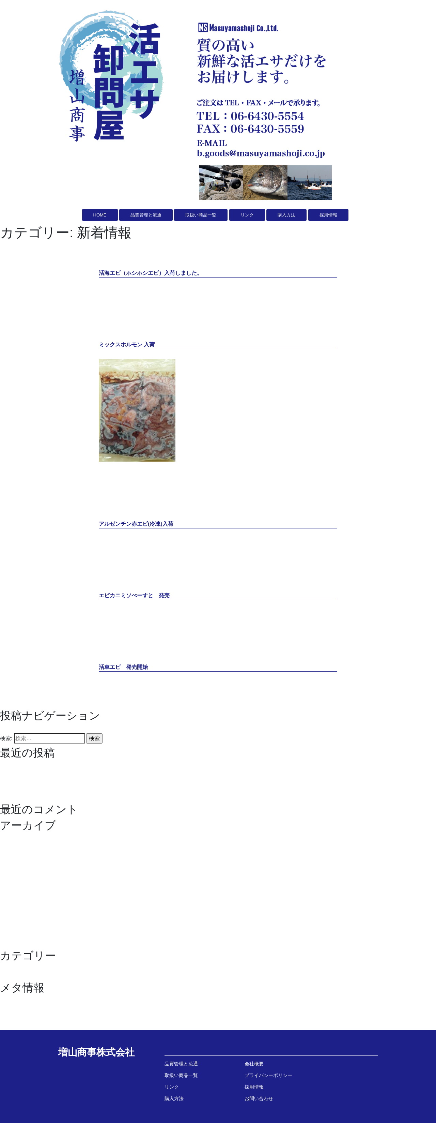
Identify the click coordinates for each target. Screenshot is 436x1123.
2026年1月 (13, 838)
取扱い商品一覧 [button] (200, 215)
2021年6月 (13, 887)
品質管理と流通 (181, 1063)
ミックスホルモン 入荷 (28, 774)
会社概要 (254, 1063)
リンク (172, 1087)
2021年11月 (14, 879)
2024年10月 (14, 847)
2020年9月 (13, 945)
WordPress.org (18, 1026)
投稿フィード (16, 1009)
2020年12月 (14, 928)
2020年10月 (14, 937)
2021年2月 (13, 912)
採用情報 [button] (328, 215)
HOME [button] (100, 215)
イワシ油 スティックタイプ (35, 969)
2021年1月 (13, 920)
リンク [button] (247, 215)
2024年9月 (13, 855)
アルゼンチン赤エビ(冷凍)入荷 (37, 782)
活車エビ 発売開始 (24, 799)
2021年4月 (13, 896)
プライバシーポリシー (268, 1075)
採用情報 (254, 1087)
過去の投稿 (13, 729)
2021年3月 (13, 904)
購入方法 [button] (286, 215)
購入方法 (174, 1098)
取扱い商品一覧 (181, 1075)
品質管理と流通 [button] (145, 215)
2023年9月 (13, 863)
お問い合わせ (259, 1098)
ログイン (11, 1001)
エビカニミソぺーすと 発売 (35, 790)
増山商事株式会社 (96, 1052)
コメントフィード (22, 1017)
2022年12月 (14, 871)
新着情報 (11, 977)
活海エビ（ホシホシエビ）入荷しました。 (52, 766)
